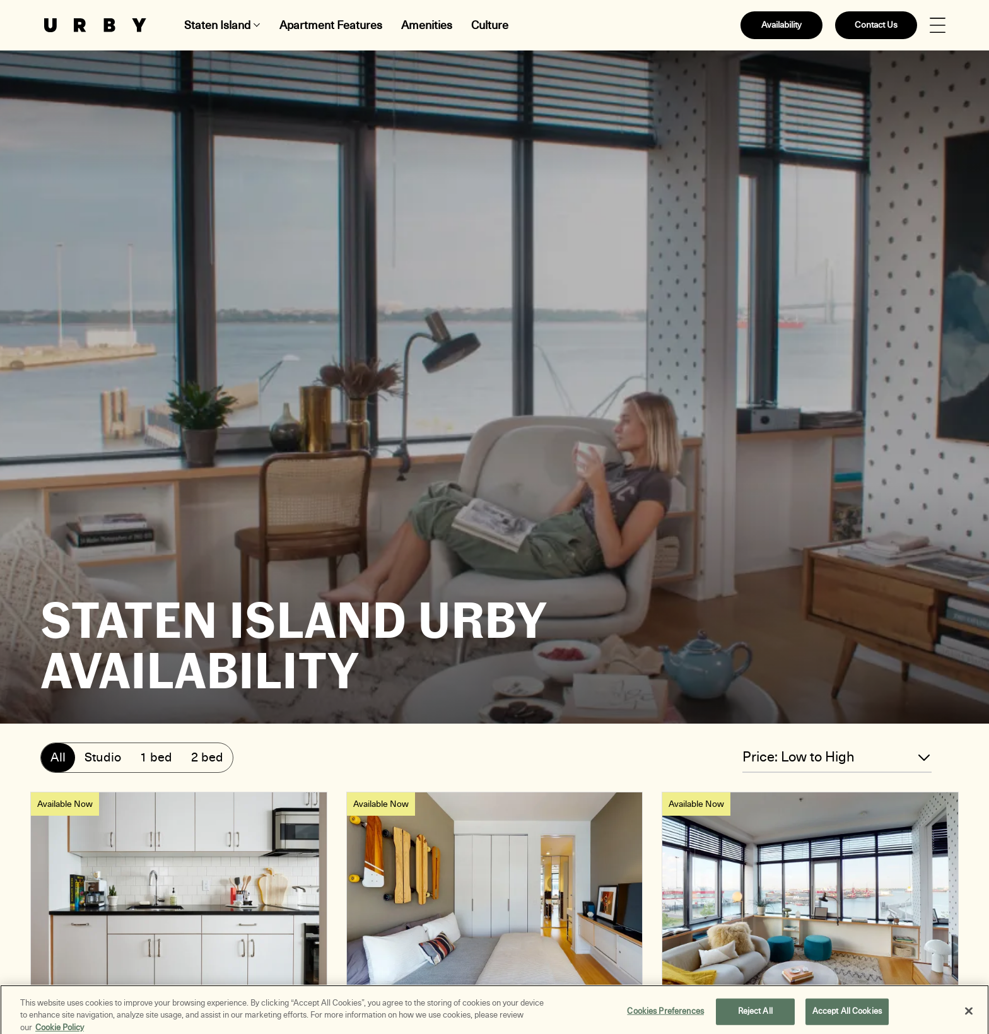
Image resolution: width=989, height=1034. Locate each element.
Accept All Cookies (847, 1015)
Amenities (426, 25)
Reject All (755, 1015)
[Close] (969, 1015)
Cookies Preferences (665, 1015)
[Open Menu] (937, 25)
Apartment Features (330, 25)
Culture (489, 25)
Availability (781, 25)
